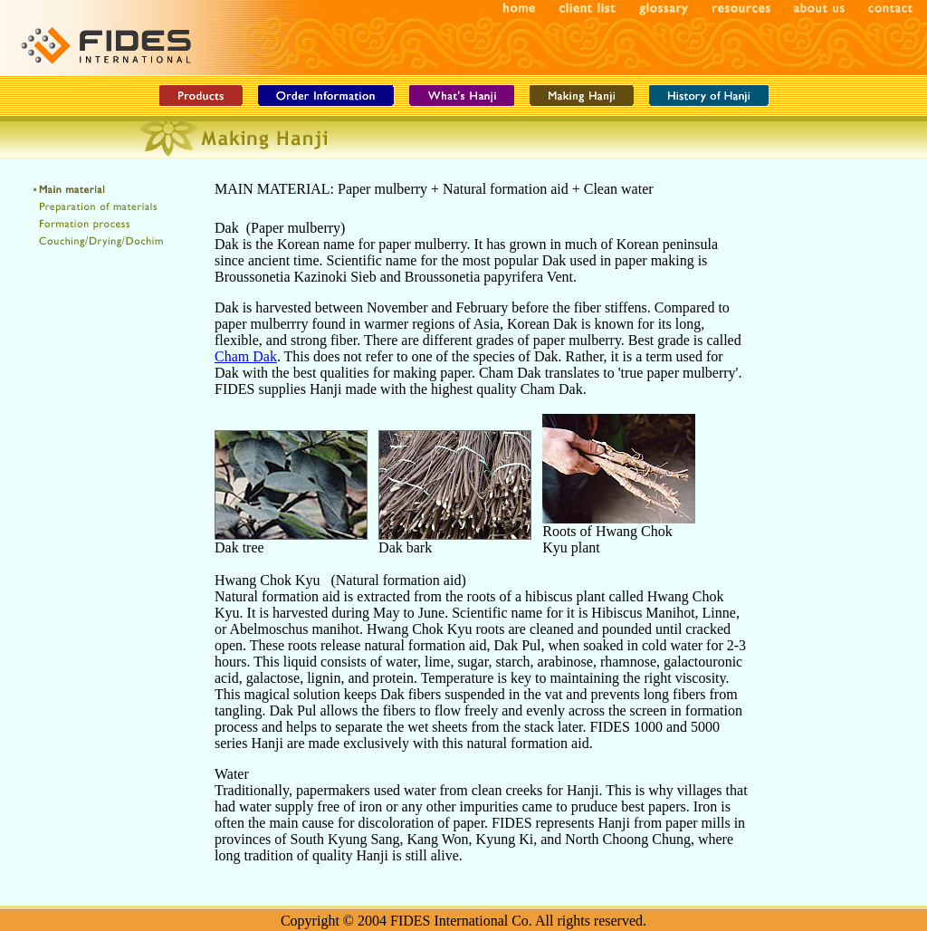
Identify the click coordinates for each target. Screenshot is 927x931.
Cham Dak (246, 356)
